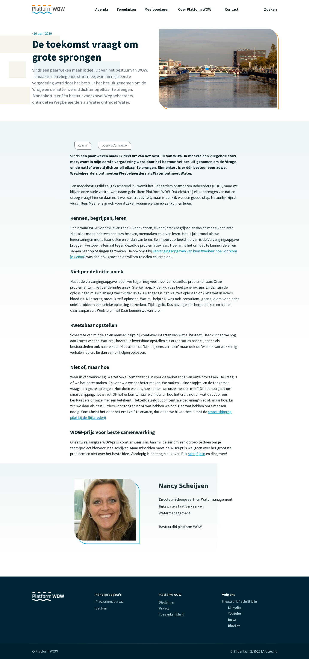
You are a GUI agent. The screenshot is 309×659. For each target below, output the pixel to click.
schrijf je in (196, 453)
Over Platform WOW (114, 145)
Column (83, 145)
